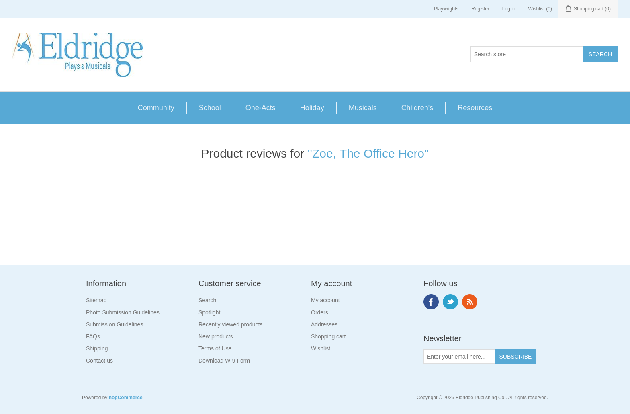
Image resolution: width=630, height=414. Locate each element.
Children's (417, 108)
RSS (469, 301)
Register (480, 9)
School (210, 108)
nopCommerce (126, 397)
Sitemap (96, 300)
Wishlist (320, 348)
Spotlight (209, 312)
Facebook (431, 301)
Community (156, 108)
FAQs (93, 336)
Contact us (99, 360)
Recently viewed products (230, 324)
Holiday (312, 108)
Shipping (97, 348)
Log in (508, 9)
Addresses (324, 324)
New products (215, 336)
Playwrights (446, 9)
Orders (319, 312)
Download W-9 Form (224, 360)
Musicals (363, 108)
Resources (475, 108)
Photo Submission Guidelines (123, 312)
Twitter (450, 301)
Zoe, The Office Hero (368, 153)
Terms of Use (214, 348)
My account (325, 300)
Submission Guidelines (114, 324)
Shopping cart (328, 336)
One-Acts (260, 108)
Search (207, 300)
